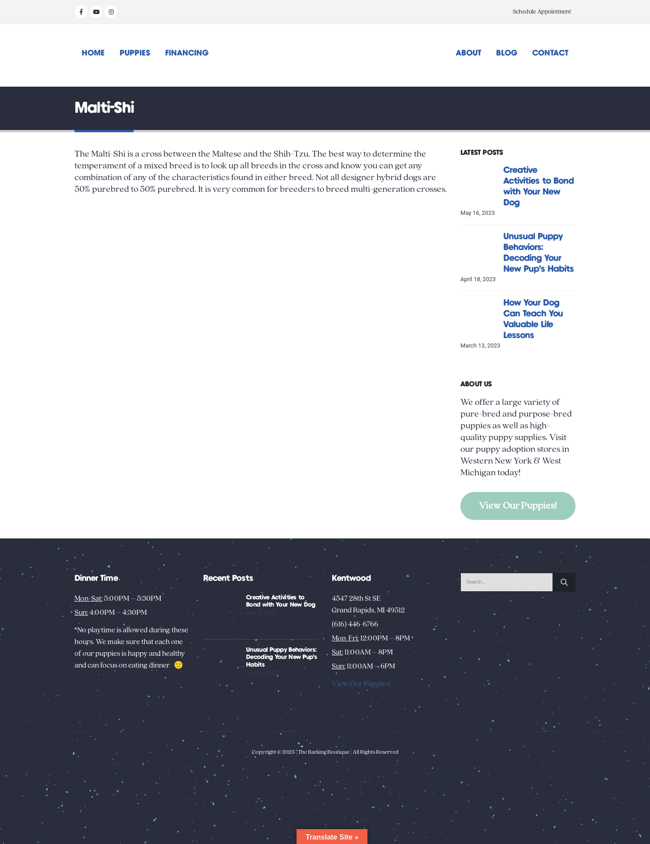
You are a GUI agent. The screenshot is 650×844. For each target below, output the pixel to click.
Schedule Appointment (542, 12)
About (468, 53)
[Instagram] (111, 11)
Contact (550, 53)
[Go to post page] (479, 183)
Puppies (135, 53)
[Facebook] (81, 11)
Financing (187, 53)
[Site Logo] (325, 55)
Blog (506, 53)
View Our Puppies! (518, 506)
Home (93, 53)
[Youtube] (96, 11)
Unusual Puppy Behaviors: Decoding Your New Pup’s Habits (281, 657)
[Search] (564, 582)
